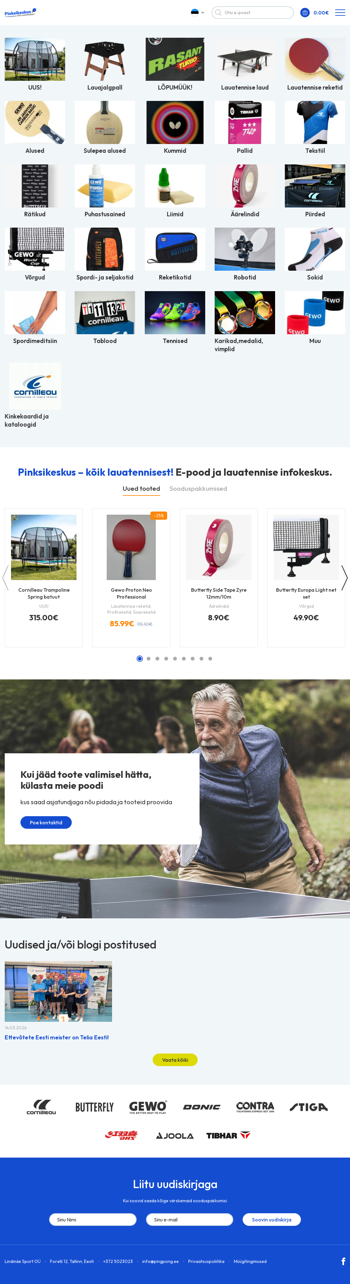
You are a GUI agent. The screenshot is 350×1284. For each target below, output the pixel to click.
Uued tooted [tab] (141, 488)
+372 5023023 (118, 1261)
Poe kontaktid (41, 825)
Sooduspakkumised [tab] (198, 488)
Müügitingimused (250, 1261)
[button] (140, 659)
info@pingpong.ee (160, 1261)
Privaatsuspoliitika (206, 1261)
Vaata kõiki (175, 1060)
